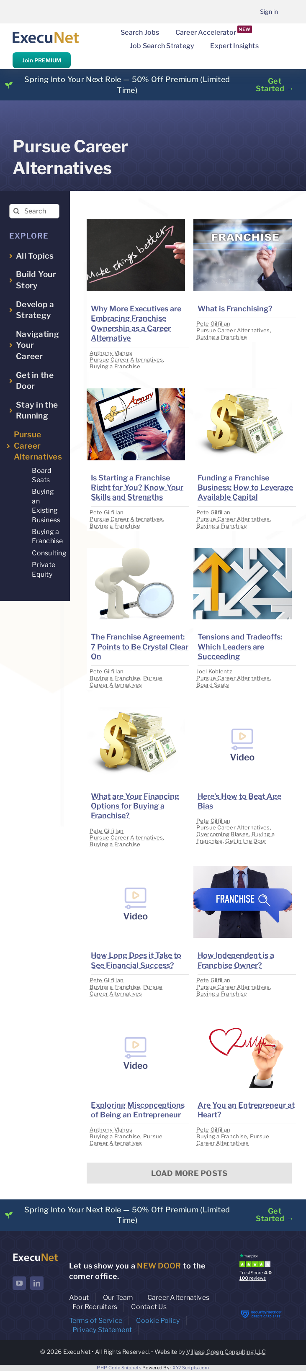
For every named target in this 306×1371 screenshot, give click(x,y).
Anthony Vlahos (111, 352)
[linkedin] (37, 1283)
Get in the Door (245, 840)
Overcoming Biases (222, 834)
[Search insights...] (34, 211)
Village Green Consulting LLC (226, 1351)
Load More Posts (189, 1173)
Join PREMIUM (41, 60)
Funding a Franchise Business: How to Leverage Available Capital (245, 487)
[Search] (16, 211)
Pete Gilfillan (213, 323)
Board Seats (212, 684)
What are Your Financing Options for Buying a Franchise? (135, 806)
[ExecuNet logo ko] (35, 1255)
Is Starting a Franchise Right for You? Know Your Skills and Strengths (137, 487)
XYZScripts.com (190, 1368)
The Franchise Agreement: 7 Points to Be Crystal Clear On (139, 646)
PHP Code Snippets (119, 1368)
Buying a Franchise (115, 366)
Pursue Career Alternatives (126, 359)
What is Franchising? (235, 308)
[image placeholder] (136, 222)
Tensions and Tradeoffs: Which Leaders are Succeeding (240, 646)
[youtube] (19, 1283)
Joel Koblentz (214, 671)
